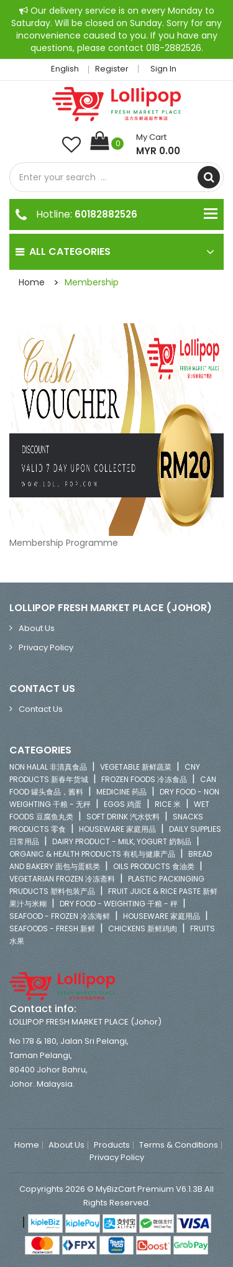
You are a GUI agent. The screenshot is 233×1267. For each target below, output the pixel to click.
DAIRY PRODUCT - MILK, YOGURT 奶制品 (121, 841)
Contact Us (41, 709)
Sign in (163, 69)
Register (112, 69)
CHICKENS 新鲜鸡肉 (142, 928)
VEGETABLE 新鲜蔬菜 (135, 767)
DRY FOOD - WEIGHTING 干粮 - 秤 (119, 903)
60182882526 (106, 214)
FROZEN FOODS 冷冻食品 (144, 779)
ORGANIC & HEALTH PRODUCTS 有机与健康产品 (92, 854)
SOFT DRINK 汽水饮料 (123, 816)
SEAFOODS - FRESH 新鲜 (52, 928)
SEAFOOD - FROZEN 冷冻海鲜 (59, 916)
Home (32, 282)
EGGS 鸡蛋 (123, 804)
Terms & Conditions (178, 1145)
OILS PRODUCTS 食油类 (153, 866)
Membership (92, 282)
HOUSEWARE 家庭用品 (117, 829)
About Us (37, 628)
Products (112, 1145)
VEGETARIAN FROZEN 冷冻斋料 (62, 878)
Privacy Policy (46, 647)
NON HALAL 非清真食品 (48, 767)
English (68, 69)
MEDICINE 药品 (121, 791)
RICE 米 (168, 804)
